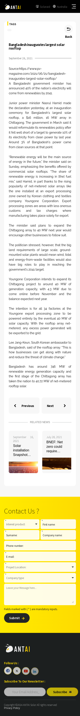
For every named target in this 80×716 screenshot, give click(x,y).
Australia (62, 7)
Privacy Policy (12, 708)
